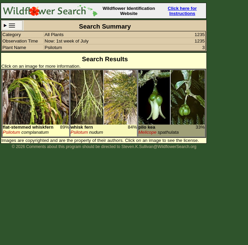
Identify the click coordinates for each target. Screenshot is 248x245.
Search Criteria (12, 25)
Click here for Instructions (182, 11)
